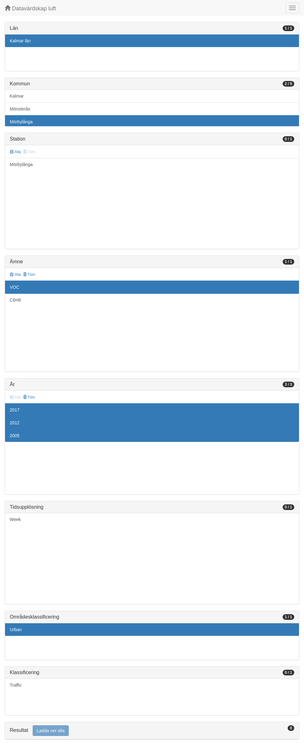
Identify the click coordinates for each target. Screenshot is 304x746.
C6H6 (15, 300)
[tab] (152, 730)
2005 (14, 435)
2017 (14, 409)
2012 (14, 422)
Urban (16, 629)
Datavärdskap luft (30, 8)
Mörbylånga (21, 121)
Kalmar (17, 96)
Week (15, 519)
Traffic (16, 685)
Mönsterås (20, 108)
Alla (15, 152)
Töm (29, 274)
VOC (14, 287)
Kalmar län (20, 40)
